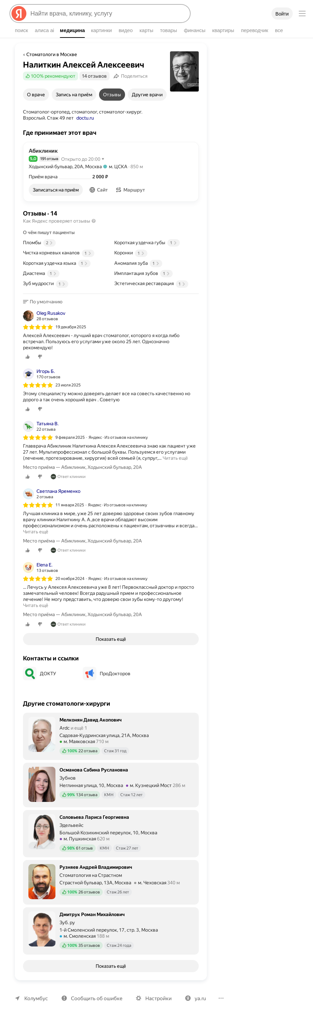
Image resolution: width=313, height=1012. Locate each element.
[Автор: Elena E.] (40, 561)
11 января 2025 (70, 498)
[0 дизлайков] (40, 350)
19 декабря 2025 (71, 326)
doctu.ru (60, 118)
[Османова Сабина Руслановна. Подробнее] (110, 777)
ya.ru (196, 992)
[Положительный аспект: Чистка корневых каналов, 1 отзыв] (65, 253)
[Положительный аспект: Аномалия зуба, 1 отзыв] (156, 263)
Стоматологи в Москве (51, 54)
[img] (38, 326)
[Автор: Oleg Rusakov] (44, 315)
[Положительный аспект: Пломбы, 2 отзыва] (65, 242)
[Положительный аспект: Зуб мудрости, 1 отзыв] (65, 283)
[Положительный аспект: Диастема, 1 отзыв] (65, 273)
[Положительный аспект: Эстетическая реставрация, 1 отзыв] (156, 283)
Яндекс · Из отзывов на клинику (119, 431)
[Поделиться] (129, 76)
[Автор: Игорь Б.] (41, 368)
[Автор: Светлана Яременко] (52, 487)
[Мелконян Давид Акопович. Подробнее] (110, 729)
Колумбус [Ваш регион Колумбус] (35, 992)
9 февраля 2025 (70, 431)
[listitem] (111, 332)
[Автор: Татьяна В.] (41, 420)
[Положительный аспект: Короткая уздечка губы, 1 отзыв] (156, 242)
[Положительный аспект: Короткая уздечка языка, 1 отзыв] (65, 263)
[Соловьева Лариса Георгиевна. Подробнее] (110, 826)
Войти (282, 14)
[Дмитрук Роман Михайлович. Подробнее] (110, 924)
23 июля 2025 (68, 379)
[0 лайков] (27, 350)
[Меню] (302, 13)
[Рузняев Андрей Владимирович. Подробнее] (110, 875)
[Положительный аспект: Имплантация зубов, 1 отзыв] (156, 273)
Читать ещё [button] (175, 451)
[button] (99, 190)
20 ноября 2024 (70, 572)
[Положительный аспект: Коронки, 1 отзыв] (156, 253)
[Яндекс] (18, 13)
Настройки (155, 992)
